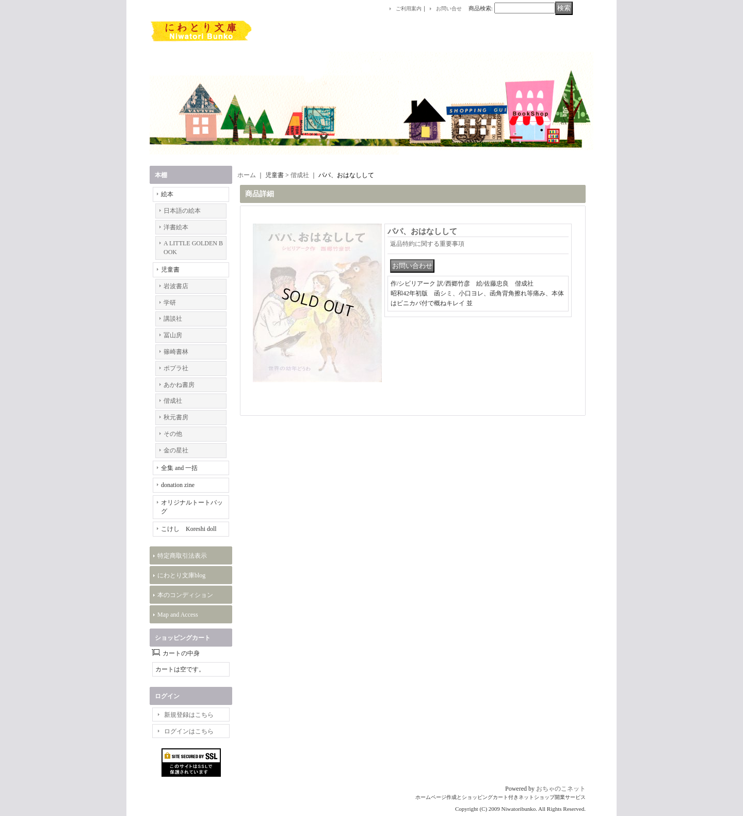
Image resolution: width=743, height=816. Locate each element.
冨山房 (173, 335)
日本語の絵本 (182, 210)
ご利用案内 (409, 8)
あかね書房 (179, 384)
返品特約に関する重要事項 (427, 243)
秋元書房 (176, 417)
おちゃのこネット (561, 788)
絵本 (167, 194)
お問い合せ (449, 8)
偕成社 (173, 400)
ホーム (246, 175)
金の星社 (176, 450)
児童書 (170, 269)
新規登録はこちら (189, 714)
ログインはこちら (189, 731)
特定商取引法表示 (182, 555)
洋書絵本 (176, 227)
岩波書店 (176, 286)
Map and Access (177, 614)
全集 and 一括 (179, 468)
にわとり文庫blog (181, 575)
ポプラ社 (176, 368)
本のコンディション (185, 595)
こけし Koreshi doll (189, 528)
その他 (173, 433)
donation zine (178, 485)
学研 (170, 302)
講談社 (173, 318)
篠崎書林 (176, 351)
